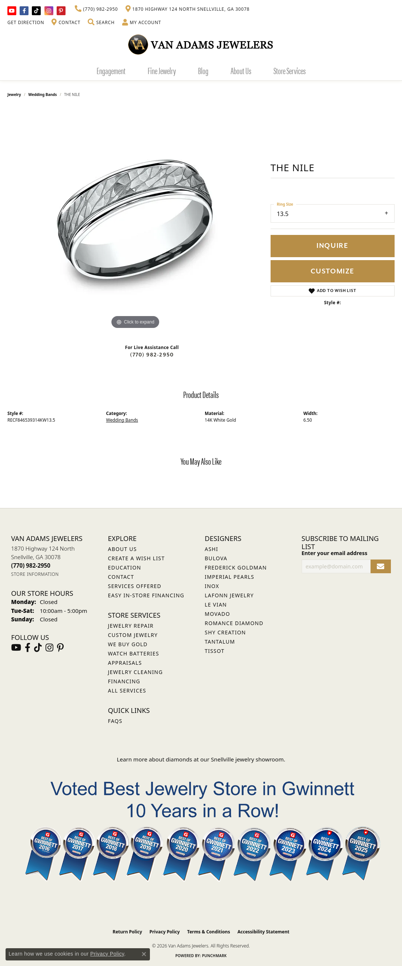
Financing (124, 681)
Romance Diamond (234, 623)
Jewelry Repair (131, 625)
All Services (127, 690)
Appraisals (125, 662)
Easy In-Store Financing (146, 595)
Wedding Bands (43, 94)
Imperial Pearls (229, 576)
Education (124, 567)
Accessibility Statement (263, 932)
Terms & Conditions (208, 932)
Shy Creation (225, 632)
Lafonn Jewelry (229, 595)
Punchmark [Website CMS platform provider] (214, 955)
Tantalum (220, 641)
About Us (241, 70)
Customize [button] (333, 271)
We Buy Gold (128, 644)
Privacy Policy (165, 932)
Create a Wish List (136, 558)
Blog (203, 70)
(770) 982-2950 (152, 355)
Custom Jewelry (133, 634)
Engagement (111, 70)
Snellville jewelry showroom (247, 759)
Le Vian (216, 604)
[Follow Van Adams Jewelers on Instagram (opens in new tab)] (48, 10)
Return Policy (127, 932)
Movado (217, 613)
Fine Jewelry (162, 70)
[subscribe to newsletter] (381, 566)
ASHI (211, 548)
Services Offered (134, 586)
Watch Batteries (133, 653)
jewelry (14, 94)
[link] (96, 9)
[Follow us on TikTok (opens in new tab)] (36, 10)
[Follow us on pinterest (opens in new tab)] (61, 10)
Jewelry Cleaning (135, 671)
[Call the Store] (30, 565)
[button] (101, 22)
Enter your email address (335, 553)
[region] (135, 220)
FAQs (115, 720)
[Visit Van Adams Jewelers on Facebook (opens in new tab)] (24, 10)
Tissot (214, 650)
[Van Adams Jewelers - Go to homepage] (201, 44)
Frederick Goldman (236, 567)
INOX (212, 586)
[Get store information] (35, 574)
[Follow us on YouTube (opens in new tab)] (11, 10)
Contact (121, 576)
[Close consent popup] (144, 954)
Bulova (216, 558)
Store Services (290, 70)
